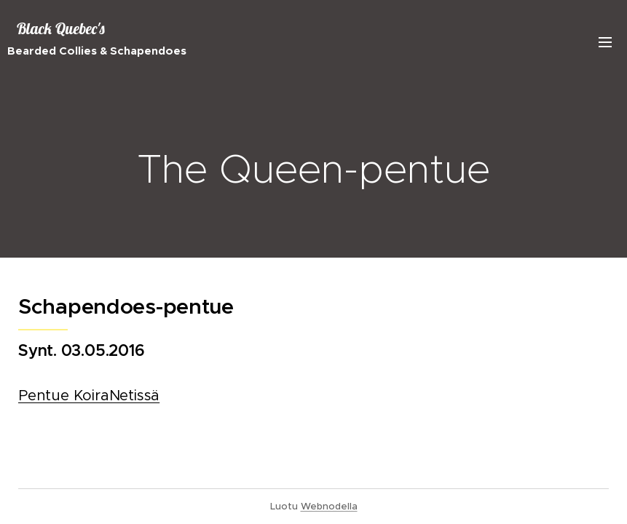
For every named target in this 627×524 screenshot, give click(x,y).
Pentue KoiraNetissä (88, 395)
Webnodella (329, 506)
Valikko (605, 42)
